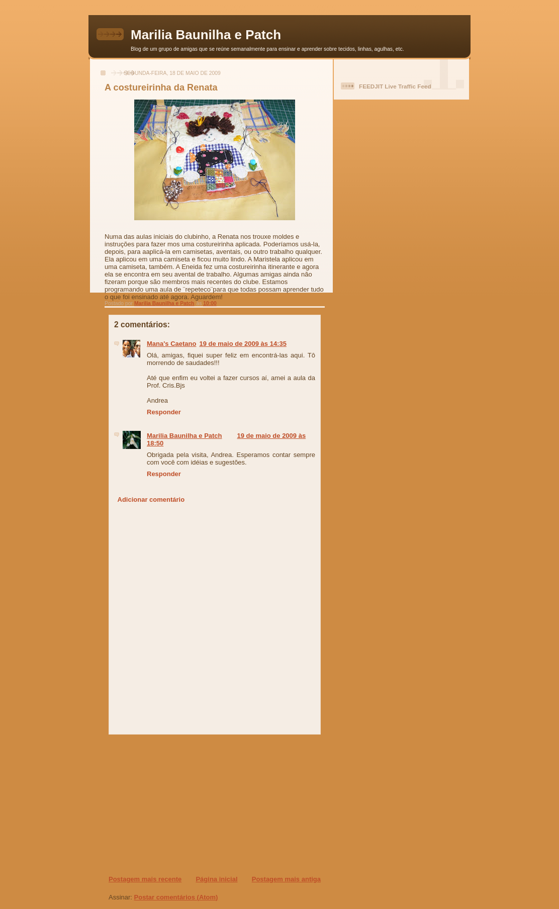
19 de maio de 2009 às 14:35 (242, 343)
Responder (164, 412)
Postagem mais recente (145, 879)
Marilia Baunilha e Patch (206, 34)
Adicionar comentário (151, 499)
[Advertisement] (169, 804)
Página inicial (216, 879)
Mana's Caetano (171, 343)
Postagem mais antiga (286, 879)
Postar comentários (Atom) (176, 897)
